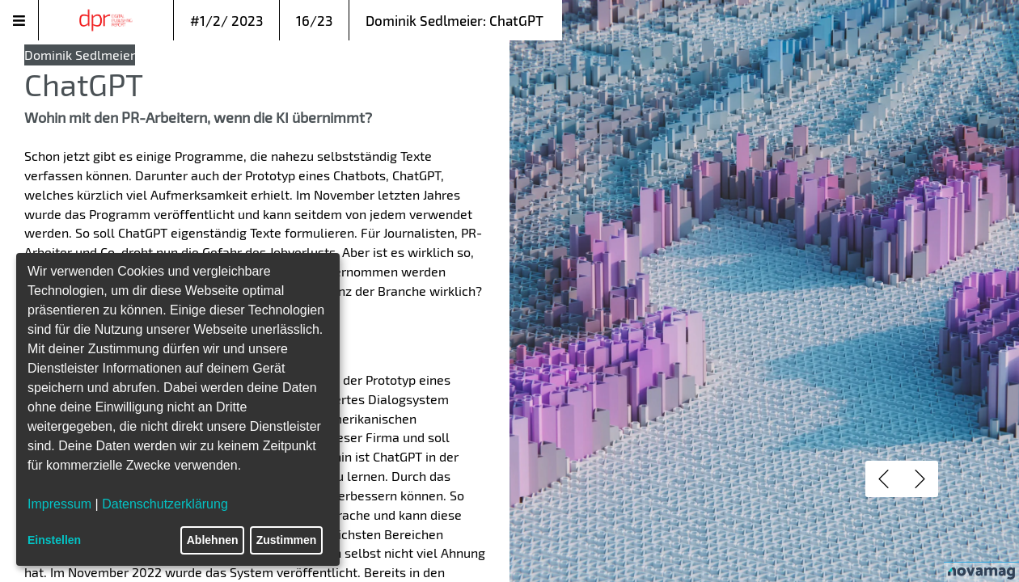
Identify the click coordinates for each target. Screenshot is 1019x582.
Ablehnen (213, 540)
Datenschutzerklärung (165, 504)
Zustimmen (286, 540)
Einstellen (54, 540)
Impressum (59, 504)
